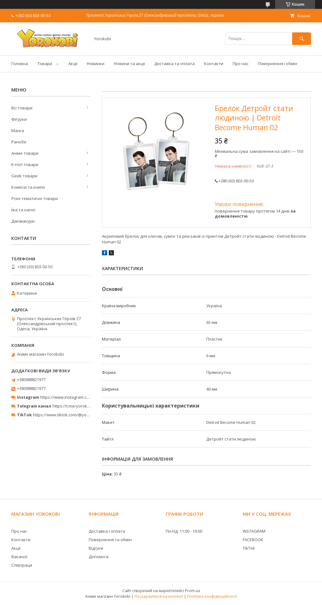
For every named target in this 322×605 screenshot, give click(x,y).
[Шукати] (301, 38)
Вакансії (19, 556)
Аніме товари (24, 153)
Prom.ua (192, 590)
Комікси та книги (28, 187)
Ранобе (18, 142)
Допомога (98, 556)
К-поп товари (24, 164)
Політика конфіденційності (212, 596)
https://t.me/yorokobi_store (79, 406)
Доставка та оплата (174, 63)
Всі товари (21, 108)
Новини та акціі (129, 63)
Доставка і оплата (107, 531)
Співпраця (21, 565)
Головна (19, 63)
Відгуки (96, 548)
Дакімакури (23, 221)
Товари (44, 63)
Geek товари (24, 176)
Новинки (95, 63)
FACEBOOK (253, 539)
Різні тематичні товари (34, 198)
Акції (72, 63)
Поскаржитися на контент (159, 596)
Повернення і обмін (277, 63)
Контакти (213, 63)
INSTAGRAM (254, 531)
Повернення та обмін (110, 539)
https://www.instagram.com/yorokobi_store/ (82, 397)
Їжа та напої (23, 210)
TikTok (249, 548)
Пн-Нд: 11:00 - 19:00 (184, 531)
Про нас (240, 63)
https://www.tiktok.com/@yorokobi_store (72, 415)
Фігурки (19, 119)
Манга (17, 130)
